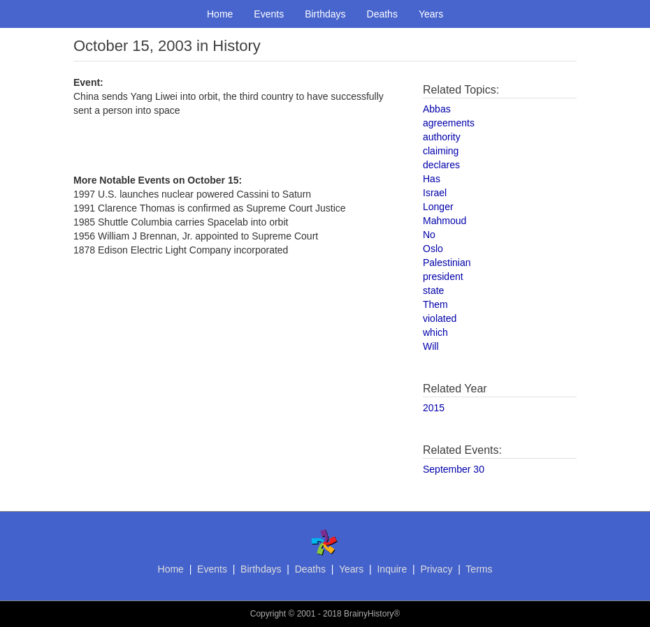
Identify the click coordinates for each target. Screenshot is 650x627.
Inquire (392, 569)
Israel (435, 192)
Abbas (437, 109)
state (433, 290)
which (435, 332)
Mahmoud (444, 220)
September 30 (453, 469)
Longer (438, 206)
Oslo (433, 248)
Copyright (268, 614)
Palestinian (447, 262)
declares (441, 164)
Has (431, 178)
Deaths (382, 14)
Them (435, 304)
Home (220, 14)
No (429, 234)
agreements (449, 122)
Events (269, 14)
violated (439, 318)
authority (442, 136)
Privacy (436, 569)
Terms (478, 569)
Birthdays (325, 14)
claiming (440, 150)
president (443, 276)
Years (431, 14)
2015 (434, 407)
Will (431, 346)
